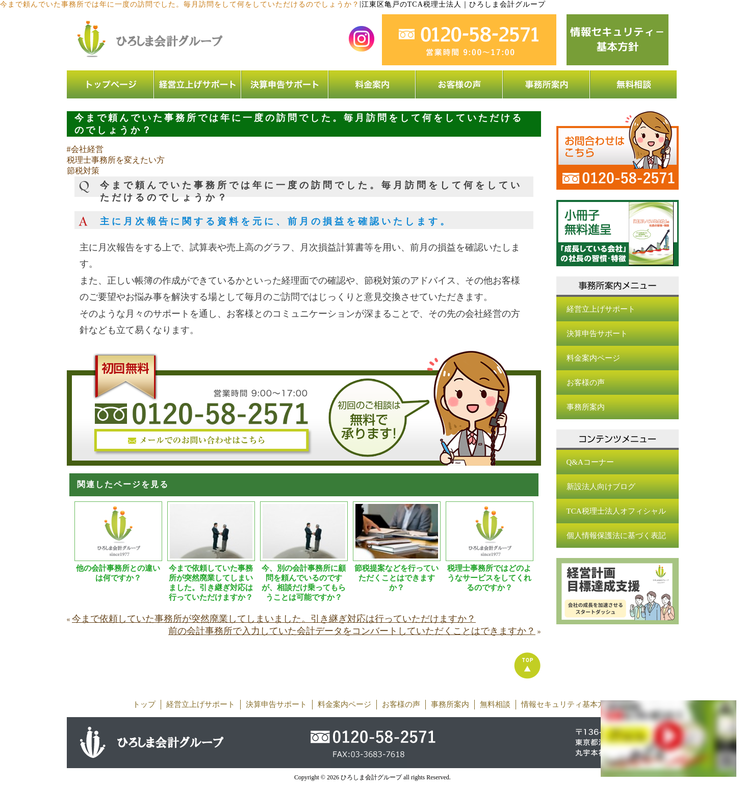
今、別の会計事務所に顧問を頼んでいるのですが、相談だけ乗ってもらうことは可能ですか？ (304, 582)
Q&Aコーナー (590, 462)
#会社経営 (85, 149)
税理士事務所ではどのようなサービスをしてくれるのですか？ (489, 578)
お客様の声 (586, 382)
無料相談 (495, 704)
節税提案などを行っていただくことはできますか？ (396, 578)
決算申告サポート (597, 333)
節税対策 (83, 170)
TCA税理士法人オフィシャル (616, 511)
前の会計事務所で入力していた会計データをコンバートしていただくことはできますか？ (351, 631)
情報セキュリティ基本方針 (567, 704)
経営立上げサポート (601, 309)
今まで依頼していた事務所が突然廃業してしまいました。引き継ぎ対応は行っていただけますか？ (211, 582)
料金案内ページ (593, 358)
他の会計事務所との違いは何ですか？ (118, 573)
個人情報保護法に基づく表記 (616, 535)
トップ (144, 704)
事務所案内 (586, 407)
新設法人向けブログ (601, 487)
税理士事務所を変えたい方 (116, 160)
